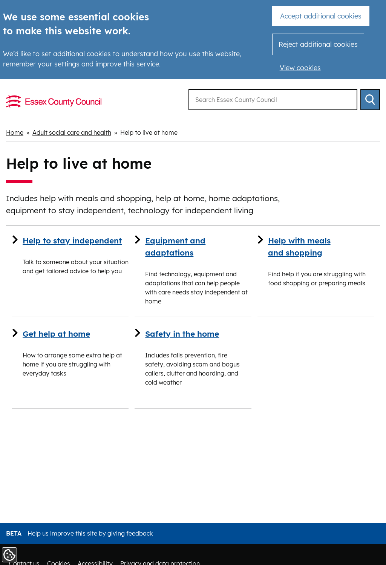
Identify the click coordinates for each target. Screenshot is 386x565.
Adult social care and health (71, 132)
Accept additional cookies (320, 16)
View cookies (300, 67)
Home (14, 132)
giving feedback (130, 533)
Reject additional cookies (318, 44)
